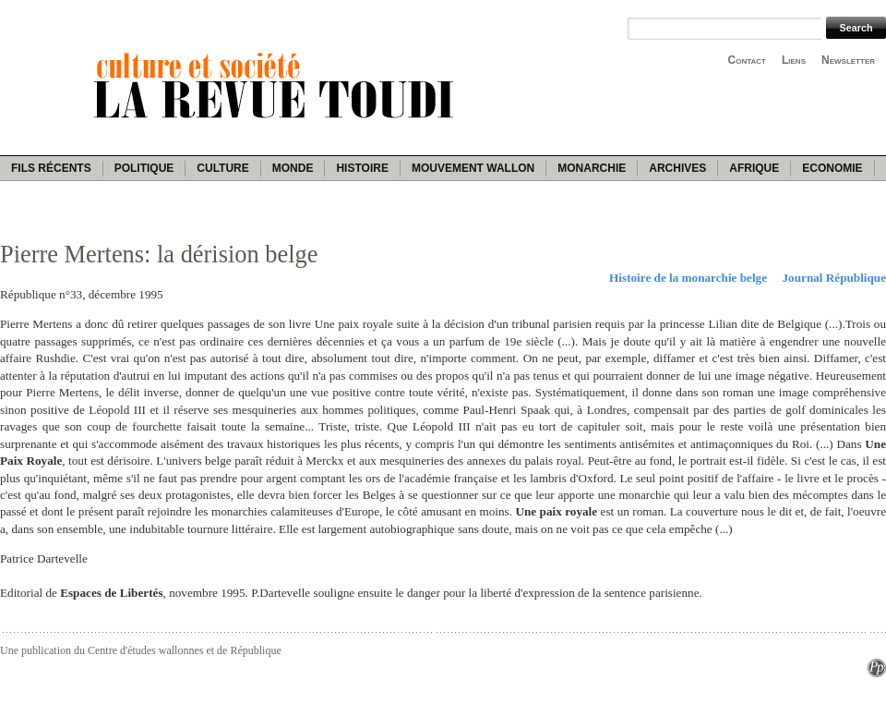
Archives (677, 168)
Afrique (754, 168)
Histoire (362, 168)
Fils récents (51, 168)
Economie (832, 168)
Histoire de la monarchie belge (688, 278)
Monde (293, 168)
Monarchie (591, 168)
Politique (144, 168)
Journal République (835, 278)
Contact (747, 60)
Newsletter (848, 60)
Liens (794, 60)
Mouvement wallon (473, 168)
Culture (222, 168)
